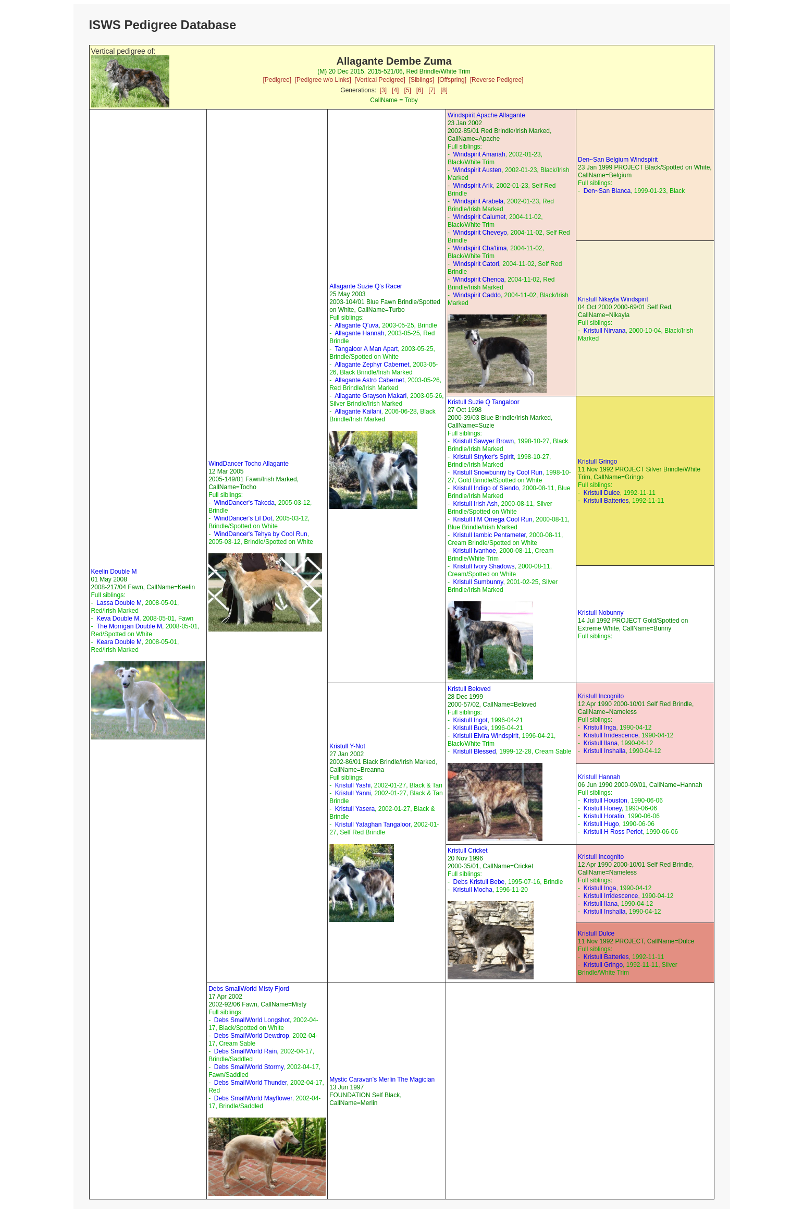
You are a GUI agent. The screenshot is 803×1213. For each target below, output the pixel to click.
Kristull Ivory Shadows (484, 566)
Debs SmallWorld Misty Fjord (248, 988)
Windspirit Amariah (479, 154)
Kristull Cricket (468, 850)
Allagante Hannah (359, 333)
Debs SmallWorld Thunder (250, 1082)
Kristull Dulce (602, 492)
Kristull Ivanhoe (474, 550)
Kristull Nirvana (605, 330)
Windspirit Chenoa (478, 279)
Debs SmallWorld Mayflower (253, 1098)
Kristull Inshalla (605, 751)
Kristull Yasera (355, 808)
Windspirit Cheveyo (480, 232)
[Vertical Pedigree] (379, 79)
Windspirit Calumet (479, 217)
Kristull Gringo (597, 461)
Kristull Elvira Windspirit (485, 735)
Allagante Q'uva (356, 325)
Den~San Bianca (607, 191)
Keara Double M (119, 642)
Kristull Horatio (604, 816)
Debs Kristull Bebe (479, 882)
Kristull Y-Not (347, 746)
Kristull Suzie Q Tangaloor (484, 402)
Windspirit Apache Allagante (486, 115)
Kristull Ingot (470, 720)
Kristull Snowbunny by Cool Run (497, 472)
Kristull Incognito (601, 696)
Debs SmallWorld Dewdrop (251, 1035)
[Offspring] (452, 79)
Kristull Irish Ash (475, 503)
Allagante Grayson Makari (370, 395)
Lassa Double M (119, 602)
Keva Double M (117, 618)
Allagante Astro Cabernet (369, 380)
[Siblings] (422, 79)
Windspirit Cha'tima (480, 248)
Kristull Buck (470, 728)
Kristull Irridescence (611, 735)
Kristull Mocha (472, 889)
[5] (407, 90)
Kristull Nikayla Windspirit (613, 299)
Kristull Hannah (599, 777)
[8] (444, 90)
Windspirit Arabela (478, 201)
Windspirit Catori (476, 264)
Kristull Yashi (352, 785)
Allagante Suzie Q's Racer (365, 286)
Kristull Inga (600, 727)
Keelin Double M (114, 571)
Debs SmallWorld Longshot (252, 1020)
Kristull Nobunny (600, 612)
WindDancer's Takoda (244, 502)
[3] (383, 90)
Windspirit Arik (473, 185)
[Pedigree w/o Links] (323, 79)
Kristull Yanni (353, 793)
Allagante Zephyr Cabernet (372, 364)
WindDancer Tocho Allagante (248, 463)
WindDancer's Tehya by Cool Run (260, 534)
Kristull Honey (603, 808)
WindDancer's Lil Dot (243, 518)
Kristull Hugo (601, 824)
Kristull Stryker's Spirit (483, 456)
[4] (395, 90)
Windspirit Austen (477, 170)
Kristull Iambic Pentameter (489, 535)
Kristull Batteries (606, 500)
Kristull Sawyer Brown (483, 441)
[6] (419, 90)
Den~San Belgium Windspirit (618, 159)
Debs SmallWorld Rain (245, 1051)
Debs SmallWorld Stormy (248, 1067)
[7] (431, 90)
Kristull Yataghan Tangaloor (373, 824)
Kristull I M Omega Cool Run (493, 519)
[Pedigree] (277, 79)
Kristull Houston (605, 800)
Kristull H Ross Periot (613, 831)
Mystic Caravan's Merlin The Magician (382, 1079)
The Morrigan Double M (129, 626)
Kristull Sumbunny (478, 582)
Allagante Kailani (358, 411)
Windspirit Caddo (477, 295)
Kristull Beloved (469, 689)
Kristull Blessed (474, 751)
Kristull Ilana (600, 743)
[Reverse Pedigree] (497, 79)
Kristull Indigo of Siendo (486, 488)
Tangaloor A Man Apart (366, 349)
